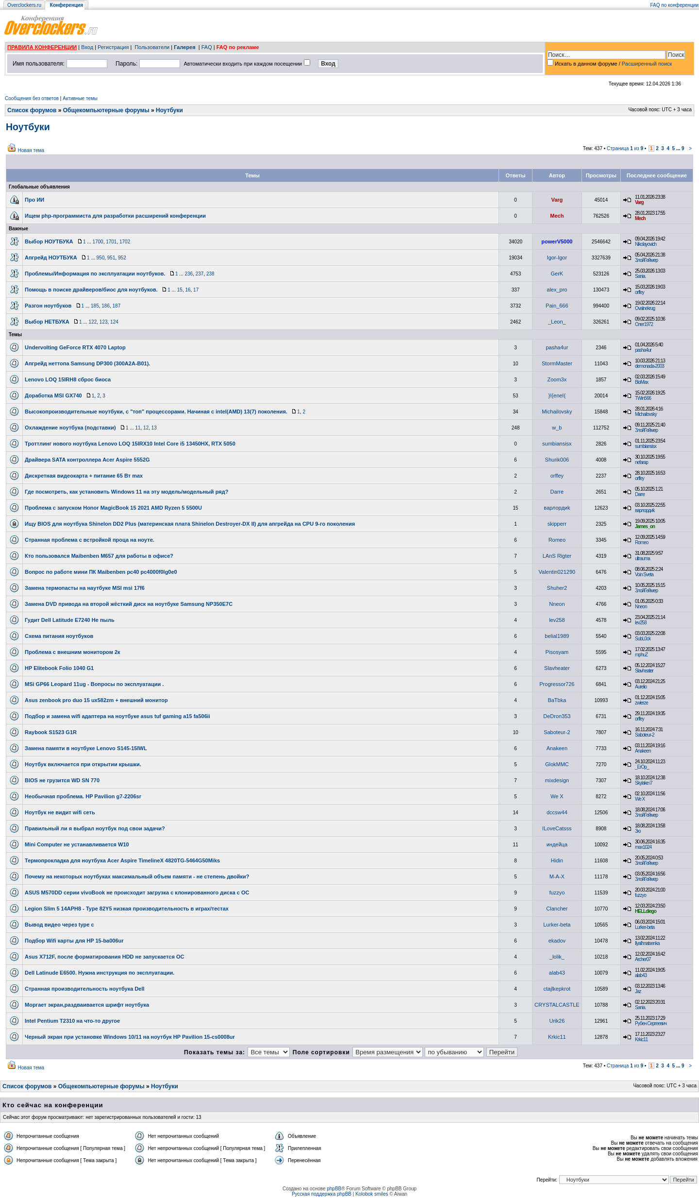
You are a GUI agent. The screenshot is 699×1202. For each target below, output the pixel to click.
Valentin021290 (557, 572)
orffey (639, 292)
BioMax (641, 382)
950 (101, 257)
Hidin (557, 860)
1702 (124, 241)
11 (137, 427)
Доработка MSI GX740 (53, 395)
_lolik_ (557, 957)
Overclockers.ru (24, 5)
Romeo (557, 540)
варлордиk (557, 508)
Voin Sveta (644, 574)
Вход (87, 47)
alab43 (557, 973)
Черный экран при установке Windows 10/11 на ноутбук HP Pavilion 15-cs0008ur (130, 1037)
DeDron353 (556, 716)
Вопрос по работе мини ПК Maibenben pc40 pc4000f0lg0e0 (101, 572)
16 (187, 289)
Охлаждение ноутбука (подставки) (70, 427)
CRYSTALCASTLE (557, 1005)
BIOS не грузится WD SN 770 (62, 780)
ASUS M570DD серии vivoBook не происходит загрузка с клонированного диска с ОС (137, 892)
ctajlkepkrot (557, 989)
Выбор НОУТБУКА (49, 241)
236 (188, 273)
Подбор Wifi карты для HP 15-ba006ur (74, 941)
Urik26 (557, 1021)
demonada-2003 (649, 366)
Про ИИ (34, 200)
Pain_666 (557, 306)
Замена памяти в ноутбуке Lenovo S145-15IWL (86, 748)
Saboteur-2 (557, 732)
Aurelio (641, 686)
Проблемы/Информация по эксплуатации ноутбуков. (95, 273)
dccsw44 (557, 812)
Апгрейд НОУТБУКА (51, 257)
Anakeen (557, 748)
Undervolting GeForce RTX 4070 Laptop (75, 347)
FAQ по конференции (674, 5)
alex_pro (557, 289)
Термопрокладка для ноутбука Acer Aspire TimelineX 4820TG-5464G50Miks (122, 860)
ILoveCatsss (557, 828)
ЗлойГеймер (646, 260)
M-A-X (557, 876)
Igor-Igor (557, 257)
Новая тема (31, 150)
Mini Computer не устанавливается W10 (77, 844)
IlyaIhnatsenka (647, 943)
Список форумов (31, 110)
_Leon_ (557, 322)
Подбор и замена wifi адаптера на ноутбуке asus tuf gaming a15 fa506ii (117, 716)
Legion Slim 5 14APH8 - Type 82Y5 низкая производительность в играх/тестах (127, 908)
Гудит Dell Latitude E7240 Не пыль (70, 620)
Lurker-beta (556, 924)
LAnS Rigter (557, 556)
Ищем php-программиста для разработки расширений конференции (115, 216)
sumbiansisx (557, 443)
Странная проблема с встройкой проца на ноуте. (89, 540)
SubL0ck (642, 638)
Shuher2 (557, 588)
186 (105, 306)
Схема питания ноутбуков (59, 636)
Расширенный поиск (647, 64)
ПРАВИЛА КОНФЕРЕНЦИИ (42, 47)
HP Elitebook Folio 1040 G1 (59, 668)
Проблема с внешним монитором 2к (72, 652)
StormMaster (557, 363)
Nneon (557, 604)
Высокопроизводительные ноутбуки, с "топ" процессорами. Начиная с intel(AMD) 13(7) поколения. (156, 411)
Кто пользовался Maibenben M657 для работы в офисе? (99, 556)
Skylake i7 (643, 783)
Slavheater (557, 668)
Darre (557, 492)
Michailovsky (557, 411)
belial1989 (557, 636)
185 (95, 306)
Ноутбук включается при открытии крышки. (83, 764)
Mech (557, 216)
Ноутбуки (169, 110)
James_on (645, 526)
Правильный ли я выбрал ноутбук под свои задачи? (95, 828)
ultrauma (642, 558)
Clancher (556, 908)
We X (557, 796)
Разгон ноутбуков (48, 306)
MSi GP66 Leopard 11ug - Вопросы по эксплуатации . (94, 684)
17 (196, 289)
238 (210, 273)
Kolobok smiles (371, 1194)
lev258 (557, 620)
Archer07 (643, 959)
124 (114, 322)
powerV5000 (556, 241)
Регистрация (113, 47)
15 (180, 289)
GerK (557, 273)
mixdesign (557, 780)
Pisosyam (557, 652)
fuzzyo (557, 892)
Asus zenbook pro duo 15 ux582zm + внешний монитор (96, 700)
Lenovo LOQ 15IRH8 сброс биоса (68, 379)
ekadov (557, 941)
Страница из (625, 148)
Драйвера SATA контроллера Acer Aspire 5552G (87, 460)
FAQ (206, 47)
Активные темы (80, 98)
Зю (638, 831)
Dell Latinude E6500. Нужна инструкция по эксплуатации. (99, 973)
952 (122, 257)
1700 (97, 241)
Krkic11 (557, 1037)
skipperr (557, 524)
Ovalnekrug (645, 308)
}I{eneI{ (557, 395)
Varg (557, 200)
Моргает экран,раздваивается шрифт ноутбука (87, 1005)
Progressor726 (556, 684)
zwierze (641, 702)
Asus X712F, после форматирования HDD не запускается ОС (104, 957)
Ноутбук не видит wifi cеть (60, 812)
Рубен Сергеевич (650, 1023)
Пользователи (151, 47)
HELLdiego (645, 911)
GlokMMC (557, 764)
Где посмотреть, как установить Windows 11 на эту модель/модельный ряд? (126, 492)
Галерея (184, 47)
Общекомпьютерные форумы (106, 110)
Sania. (640, 276)
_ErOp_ (642, 767)
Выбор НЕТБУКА (47, 322)
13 (154, 427)
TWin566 (643, 398)
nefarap (641, 462)
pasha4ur (557, 347)
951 (111, 257)
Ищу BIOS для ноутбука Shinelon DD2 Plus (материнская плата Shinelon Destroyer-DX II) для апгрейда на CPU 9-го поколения (190, 524)
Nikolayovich (645, 244)
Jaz (638, 991)
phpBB (334, 1188)
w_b (557, 427)
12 (146, 427)
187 (117, 306)
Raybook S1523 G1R (51, 732)
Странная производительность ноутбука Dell (85, 989)
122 (93, 322)
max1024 (643, 847)
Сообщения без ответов (32, 98)
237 (200, 273)
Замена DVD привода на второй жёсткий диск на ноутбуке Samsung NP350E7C (129, 604)
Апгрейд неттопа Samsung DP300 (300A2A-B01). (87, 363)
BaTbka (557, 700)
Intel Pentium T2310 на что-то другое (72, 1021)
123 (104, 322)
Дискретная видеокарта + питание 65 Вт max (84, 476)
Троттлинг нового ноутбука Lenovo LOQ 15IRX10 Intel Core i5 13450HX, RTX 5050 (130, 443)
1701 (111, 241)
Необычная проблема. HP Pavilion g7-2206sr (83, 796)
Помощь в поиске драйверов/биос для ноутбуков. (91, 289)
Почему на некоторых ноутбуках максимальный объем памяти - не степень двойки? (137, 876)
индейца (557, 844)
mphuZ (641, 654)
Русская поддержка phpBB (321, 1194)
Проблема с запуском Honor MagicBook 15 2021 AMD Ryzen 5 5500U (113, 508)
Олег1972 (644, 324)
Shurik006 (557, 460)
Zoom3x (556, 379)
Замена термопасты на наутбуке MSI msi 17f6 (85, 588)
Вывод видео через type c (59, 924)
